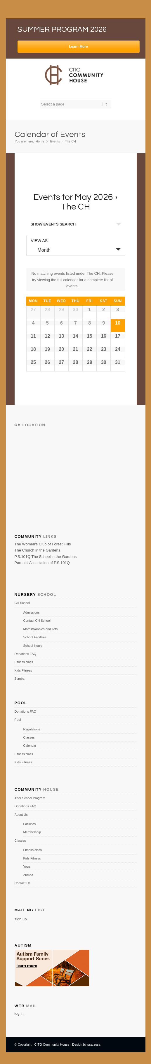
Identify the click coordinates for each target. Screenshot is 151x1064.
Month (41, 250)
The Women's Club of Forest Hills (43, 544)
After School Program (30, 798)
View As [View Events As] (39, 241)
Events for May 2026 (73, 197)
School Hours (33, 645)
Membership (32, 832)
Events (55, 141)
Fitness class (24, 662)
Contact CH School (37, 620)
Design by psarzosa (86, 1044)
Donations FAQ (26, 654)
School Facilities (34, 637)
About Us (21, 814)
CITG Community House (52, 1044)
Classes (29, 737)
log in (19, 1013)
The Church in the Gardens (37, 550)
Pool (18, 719)
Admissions (31, 612)
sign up (21, 919)
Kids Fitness (23, 670)
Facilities (29, 824)
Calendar (30, 745)
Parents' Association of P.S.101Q (42, 563)
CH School (22, 603)
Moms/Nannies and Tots (40, 629)
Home (40, 141)
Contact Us (22, 883)
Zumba (20, 678)
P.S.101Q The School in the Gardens (46, 556)
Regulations (31, 729)
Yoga (27, 866)
